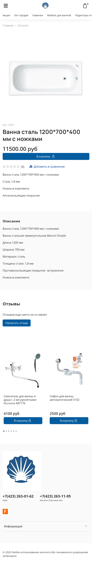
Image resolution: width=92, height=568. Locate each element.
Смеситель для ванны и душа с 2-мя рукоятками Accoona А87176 (20, 399)
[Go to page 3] (8, 431)
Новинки (38, 15)
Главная (8, 25)
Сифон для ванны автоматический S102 (64, 398)
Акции (6, 15)
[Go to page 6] (16, 431)
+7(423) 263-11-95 (55, 496)
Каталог (23, 25)
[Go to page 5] (13, 431)
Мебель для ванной (59, 15)
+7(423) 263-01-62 (18, 496)
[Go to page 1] (3, 431)
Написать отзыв (17, 323)
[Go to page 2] (6, 431)
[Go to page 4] (11, 431)
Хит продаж (21, 15)
